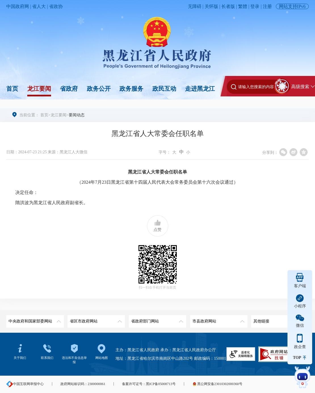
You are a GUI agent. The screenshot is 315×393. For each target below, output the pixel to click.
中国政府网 (17, 6)
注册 (267, 6)
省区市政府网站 (95, 319)
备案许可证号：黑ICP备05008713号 (149, 384)
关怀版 (211, 6)
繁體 (242, 6)
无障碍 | (196, 6)
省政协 (56, 6)
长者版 (228, 6)
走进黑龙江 (200, 88)
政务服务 (131, 88)
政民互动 (164, 88)
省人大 (39, 6)
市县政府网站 (217, 319)
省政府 (69, 88)
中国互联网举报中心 (25, 384)
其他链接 (278, 319)
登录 (254, 6)
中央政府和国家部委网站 (34, 319)
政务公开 (99, 88)
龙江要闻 (39, 88)
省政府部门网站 (156, 319)
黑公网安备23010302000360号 (217, 384)
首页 (12, 88)
